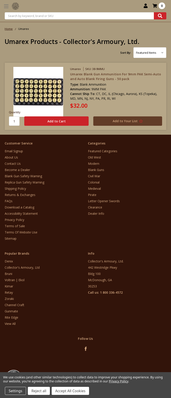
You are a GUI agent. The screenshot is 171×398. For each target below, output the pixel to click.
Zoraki (9, 299)
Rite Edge (11, 317)
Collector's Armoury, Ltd (22, 267)
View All (10, 324)
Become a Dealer (17, 170)
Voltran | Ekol (14, 280)
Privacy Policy (14, 220)
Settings (15, 390)
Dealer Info (96, 213)
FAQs (8, 201)
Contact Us (13, 163)
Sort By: (125, 53)
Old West (94, 157)
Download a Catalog (19, 207)
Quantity (14, 112)
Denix (9, 261)
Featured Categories (102, 151)
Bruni (8, 274)
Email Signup (14, 151)
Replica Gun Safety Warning (24, 182)
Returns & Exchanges (20, 195)
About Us (11, 157)
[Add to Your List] (125, 121)
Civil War (94, 176)
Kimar (9, 286)
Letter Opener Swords (104, 201)
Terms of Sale (15, 226)
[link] (152, 371)
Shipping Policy (15, 188)
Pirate (92, 195)
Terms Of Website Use (21, 232)
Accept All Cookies (70, 390)
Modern (93, 163)
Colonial (94, 182)
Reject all (38, 390)
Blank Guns (96, 170)
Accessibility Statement (21, 213)
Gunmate (11, 311)
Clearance (95, 207)
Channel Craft (14, 305)
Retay (9, 292)
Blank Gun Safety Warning (23, 176)
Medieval (94, 188)
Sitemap (10, 238)
